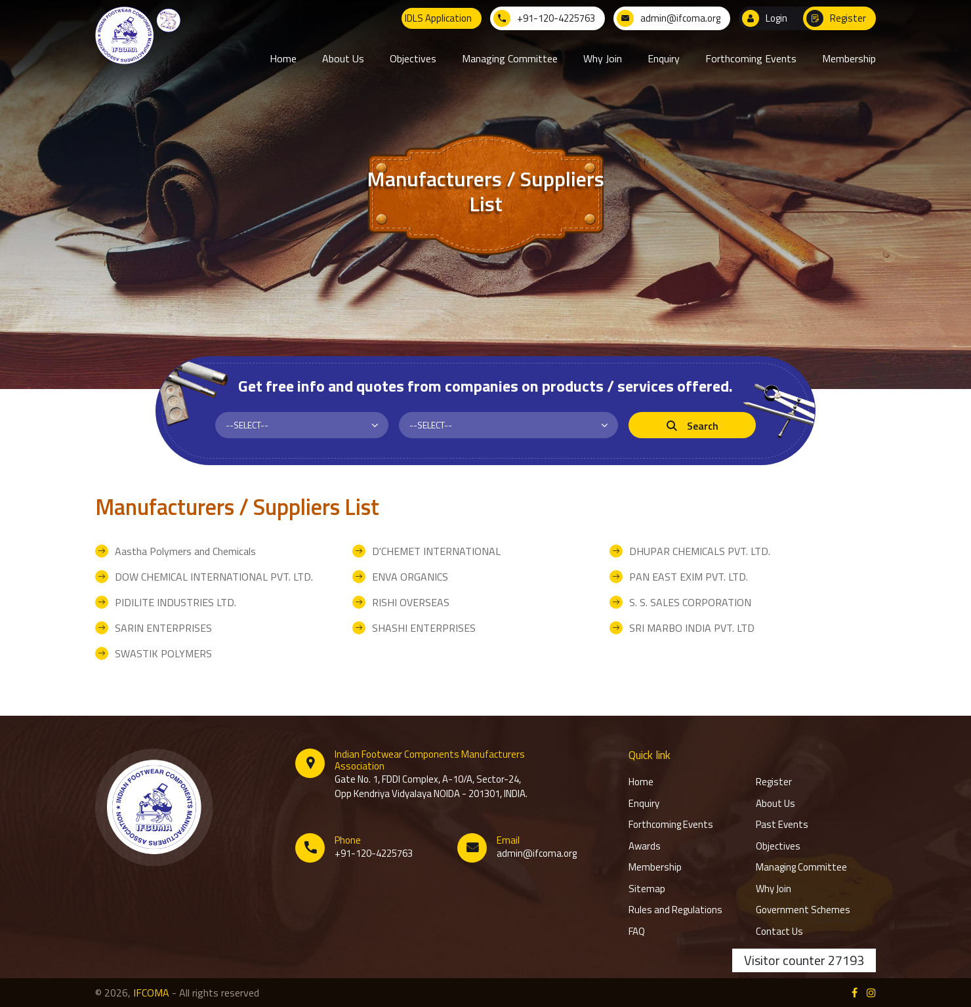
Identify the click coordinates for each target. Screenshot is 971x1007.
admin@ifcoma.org (537, 853)
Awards (645, 846)
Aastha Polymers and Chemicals (185, 551)
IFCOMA (151, 992)
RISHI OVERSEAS (410, 602)
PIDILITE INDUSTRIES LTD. (175, 602)
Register (774, 782)
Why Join (773, 889)
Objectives (778, 846)
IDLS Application (438, 18)
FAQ (637, 931)
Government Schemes (803, 910)
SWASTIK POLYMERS (163, 653)
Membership (655, 867)
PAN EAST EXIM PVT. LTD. (688, 577)
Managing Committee (801, 867)
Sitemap (647, 889)
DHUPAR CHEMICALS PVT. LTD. (699, 551)
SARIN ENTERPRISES (163, 628)
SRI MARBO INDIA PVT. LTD (691, 628)
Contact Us (779, 931)
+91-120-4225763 (374, 853)
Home (641, 782)
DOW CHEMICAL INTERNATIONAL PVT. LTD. (214, 577)
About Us (775, 803)
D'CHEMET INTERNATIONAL (436, 551)
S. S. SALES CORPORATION (690, 602)
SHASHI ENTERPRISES (424, 628)
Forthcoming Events (671, 824)
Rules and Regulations (675, 910)
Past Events (782, 824)
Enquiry (644, 803)
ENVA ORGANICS (410, 577)
